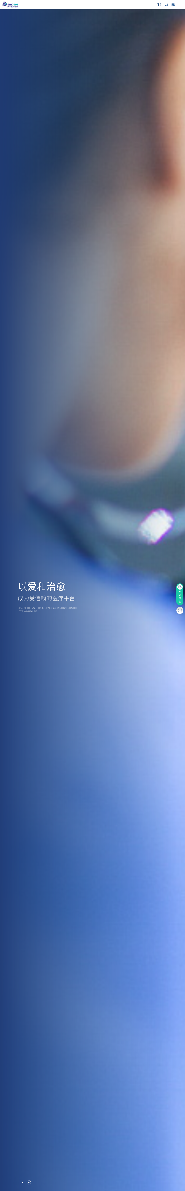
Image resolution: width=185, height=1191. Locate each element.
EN (173, 4)
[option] (92, 600)
